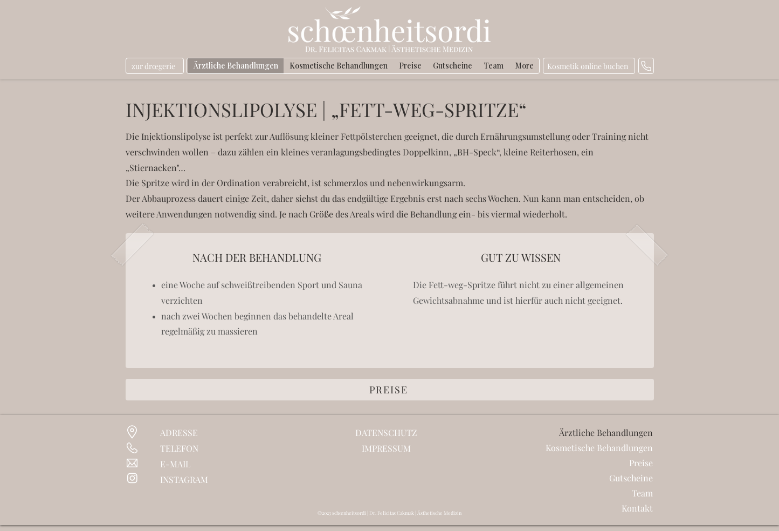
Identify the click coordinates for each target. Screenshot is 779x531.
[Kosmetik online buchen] (589, 66)
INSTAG (175, 479)
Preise (641, 462)
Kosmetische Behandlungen (607, 447)
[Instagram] (132, 478)
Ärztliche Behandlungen (607, 432)
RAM (199, 479)
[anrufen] (646, 66)
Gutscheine (631, 478)
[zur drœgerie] (155, 66)
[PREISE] (390, 389)
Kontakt (637, 508)
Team (642, 493)
